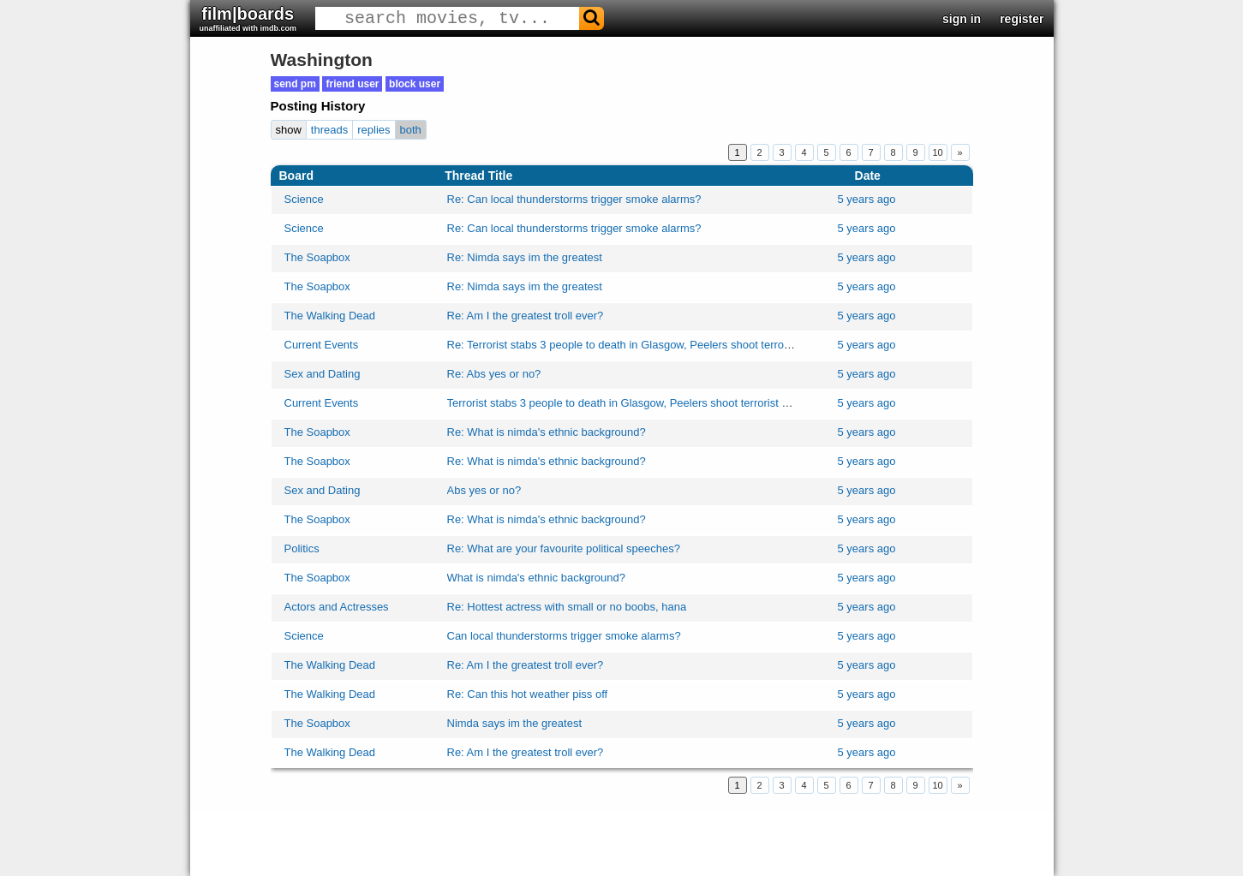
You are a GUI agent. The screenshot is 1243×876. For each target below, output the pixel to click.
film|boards (248, 18)
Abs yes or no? (484, 490)
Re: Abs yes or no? (494, 373)
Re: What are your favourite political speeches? (563, 548)
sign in (961, 19)
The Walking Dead (329, 315)
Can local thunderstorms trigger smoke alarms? (564, 635)
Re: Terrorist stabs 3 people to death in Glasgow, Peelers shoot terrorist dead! (638, 344)
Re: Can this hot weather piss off (527, 694)
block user (414, 84)
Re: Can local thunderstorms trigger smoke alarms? (574, 199)
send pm (295, 84)
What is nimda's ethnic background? (536, 577)
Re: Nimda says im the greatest (524, 257)
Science (304, 199)
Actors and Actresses (336, 606)
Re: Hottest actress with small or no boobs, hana (567, 606)
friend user (352, 84)
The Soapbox (317, 257)
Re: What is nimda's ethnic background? (546, 432)
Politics (302, 548)
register (1021, 19)
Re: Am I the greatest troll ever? (525, 315)
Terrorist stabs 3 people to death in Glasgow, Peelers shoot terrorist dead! (628, 402)
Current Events (321, 344)
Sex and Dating (322, 373)
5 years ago (867, 199)
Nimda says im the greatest (515, 723)
